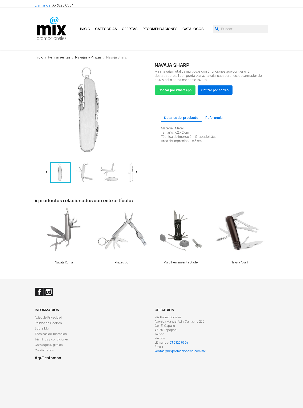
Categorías (106, 29)
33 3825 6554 (63, 5)
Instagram (48, 292)
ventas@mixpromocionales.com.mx (180, 351)
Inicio (85, 29)
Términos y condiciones (52, 339)
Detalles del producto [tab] (181, 118)
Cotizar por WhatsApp (175, 90)
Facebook (39, 292)
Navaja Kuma (64, 262)
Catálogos (193, 29)
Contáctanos (44, 350)
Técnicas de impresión (51, 334)
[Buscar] (240, 29)
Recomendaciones (160, 29)
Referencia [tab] (214, 118)
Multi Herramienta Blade (180, 262)
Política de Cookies (48, 323)
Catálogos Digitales (49, 345)
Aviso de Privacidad (48, 317)
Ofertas (130, 29)
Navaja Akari (239, 262)
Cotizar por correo (215, 90)
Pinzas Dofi (122, 262)
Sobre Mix (42, 328)
